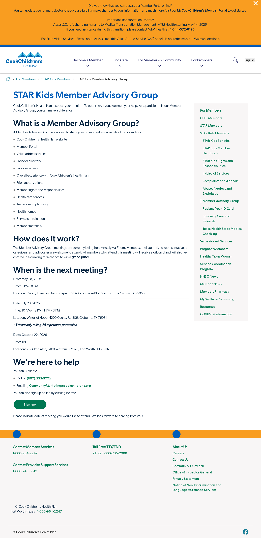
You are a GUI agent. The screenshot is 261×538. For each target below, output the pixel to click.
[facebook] (245, 532)
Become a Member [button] (68, 63)
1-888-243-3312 (25, 471)
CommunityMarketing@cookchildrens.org (60, 386)
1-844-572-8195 (182, 29)
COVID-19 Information (216, 314)
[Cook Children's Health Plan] (23, 60)
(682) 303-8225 (39, 378)
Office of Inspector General (192, 472)
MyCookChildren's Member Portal (202, 10)
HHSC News (209, 276)
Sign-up (30, 404)
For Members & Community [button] (140, 63)
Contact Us (180, 460)
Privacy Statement (185, 479)
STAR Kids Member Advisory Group (85, 94)
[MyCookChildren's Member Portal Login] (204, 60)
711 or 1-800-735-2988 (110, 453)
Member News (211, 284)
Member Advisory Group (221, 201)
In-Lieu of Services (216, 173)
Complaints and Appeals (220, 181)
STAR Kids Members (214, 133)
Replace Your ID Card (218, 209)
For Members (210, 110)
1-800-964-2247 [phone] (25, 453)
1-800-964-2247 (49, 511)
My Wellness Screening (217, 299)
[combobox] (240, 60)
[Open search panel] (215, 60)
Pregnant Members (214, 249)
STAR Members (211, 126)
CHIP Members (211, 118)
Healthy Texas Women (216, 256)
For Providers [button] (182, 63)
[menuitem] (68, 60)
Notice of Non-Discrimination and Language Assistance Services (196, 487)
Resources (207, 307)
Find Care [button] (100, 63)
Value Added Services (216, 241)
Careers (178, 453)
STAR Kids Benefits (216, 141)
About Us (179, 447)
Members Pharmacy (214, 292)
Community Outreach (188, 466)
